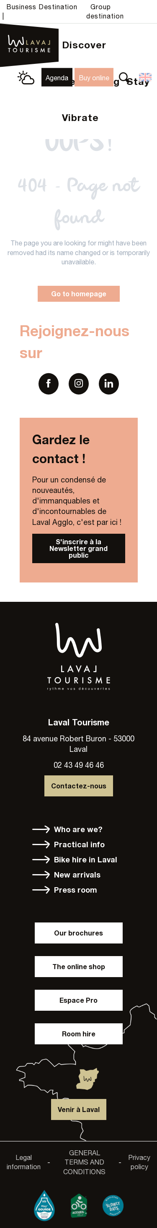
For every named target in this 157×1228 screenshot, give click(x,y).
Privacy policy (139, 1162)
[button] (124, 77)
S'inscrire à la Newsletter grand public (78, 548)
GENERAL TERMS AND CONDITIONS (84, 1162)
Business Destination (41, 7)
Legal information (24, 1162)
